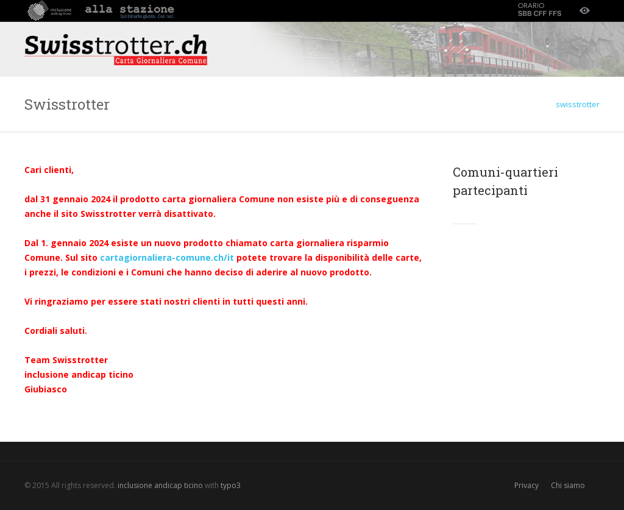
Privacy (526, 485)
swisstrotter (578, 104)
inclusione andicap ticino (160, 485)
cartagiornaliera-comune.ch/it (167, 257)
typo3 (231, 485)
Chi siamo (568, 485)
